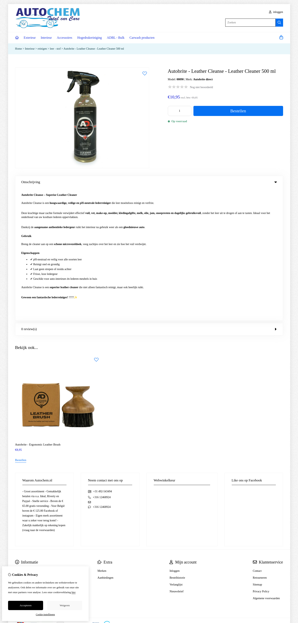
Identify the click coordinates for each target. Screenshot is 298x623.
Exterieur (30, 37)
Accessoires (64, 37)
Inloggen (174, 438)
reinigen (43, 48)
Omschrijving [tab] (149, 182)
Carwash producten (142, 37)
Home (18, 48)
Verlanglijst (176, 452)
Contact (257, 438)
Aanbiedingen (105, 445)
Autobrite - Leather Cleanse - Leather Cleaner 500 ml (93, 48)
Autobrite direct (203, 79)
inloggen (276, 12)
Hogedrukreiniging (89, 37)
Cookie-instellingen (45, 614)
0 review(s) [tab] (149, 196)
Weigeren (65, 605)
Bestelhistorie (177, 445)
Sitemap (257, 452)
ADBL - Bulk (115, 37)
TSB (280, 491)
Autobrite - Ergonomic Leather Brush (38, 312)
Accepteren (25, 605)
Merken (102, 438)
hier (74, 592)
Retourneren (260, 445)
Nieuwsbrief (176, 458)
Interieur (46, 37)
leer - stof (55, 48)
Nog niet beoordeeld (201, 87)
